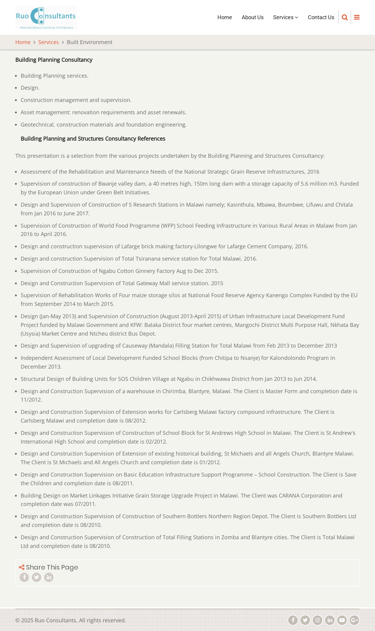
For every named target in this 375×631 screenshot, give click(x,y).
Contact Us (321, 17)
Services (285, 17)
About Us (253, 17)
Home (224, 17)
